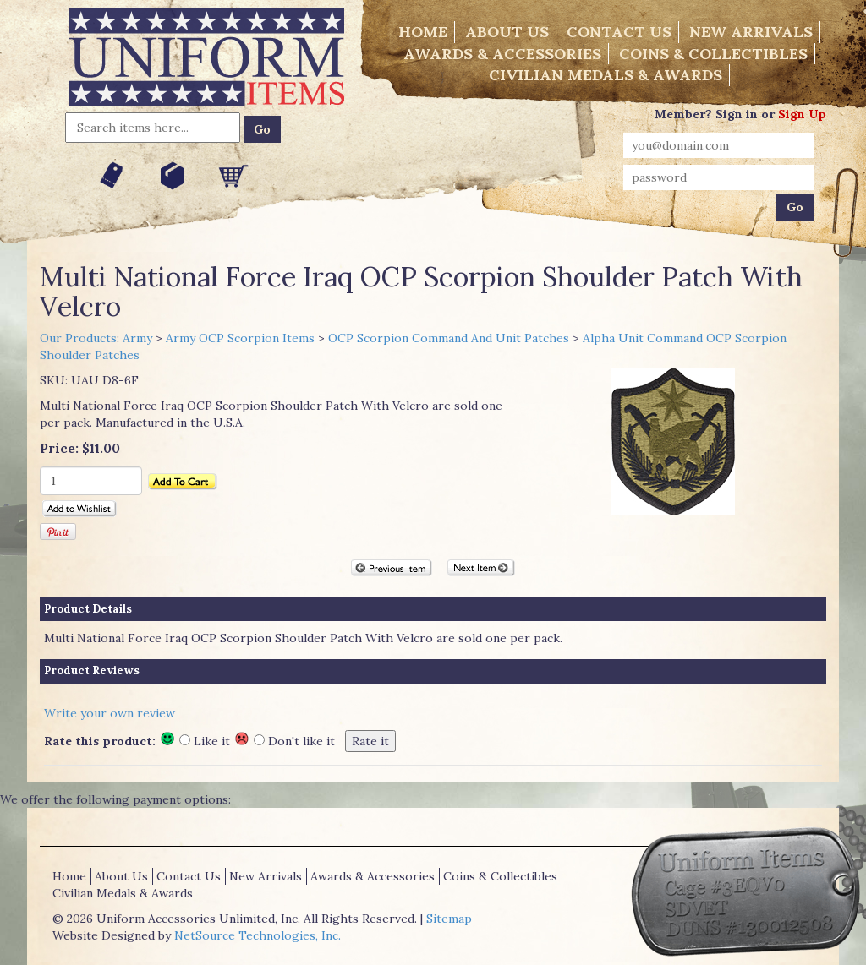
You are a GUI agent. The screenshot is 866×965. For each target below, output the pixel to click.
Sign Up (802, 114)
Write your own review (109, 713)
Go (262, 129)
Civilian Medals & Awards (605, 75)
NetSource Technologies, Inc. (257, 935)
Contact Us (619, 31)
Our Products (78, 338)
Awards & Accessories (502, 53)
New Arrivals (751, 31)
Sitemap (449, 918)
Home (422, 31)
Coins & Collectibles (713, 53)
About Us (507, 31)
